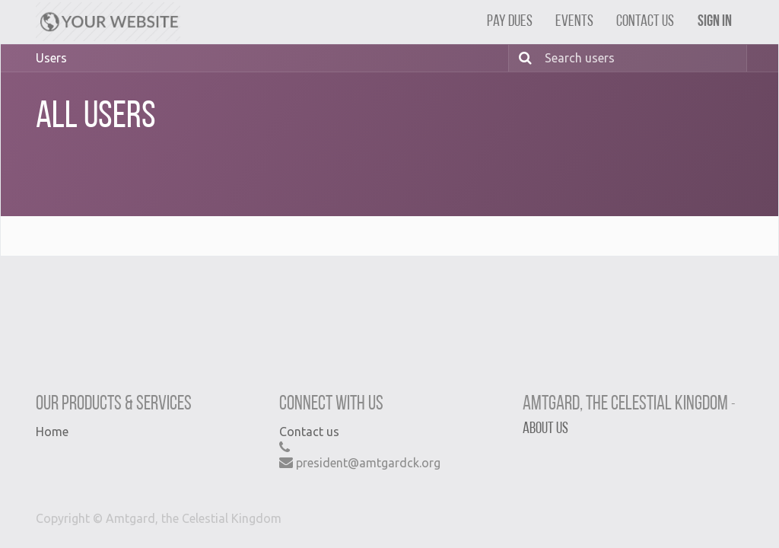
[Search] (522, 58)
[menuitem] (509, 21)
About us (545, 429)
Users (51, 58)
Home (52, 431)
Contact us (309, 431)
